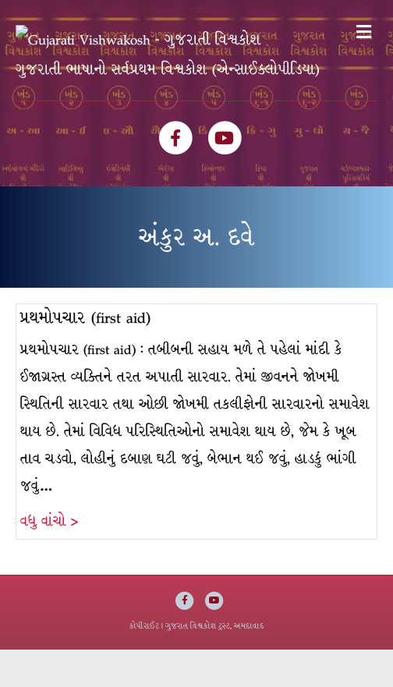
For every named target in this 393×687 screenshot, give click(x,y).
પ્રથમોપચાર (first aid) (85, 355)
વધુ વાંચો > (49, 558)
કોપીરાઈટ (144, 663)
